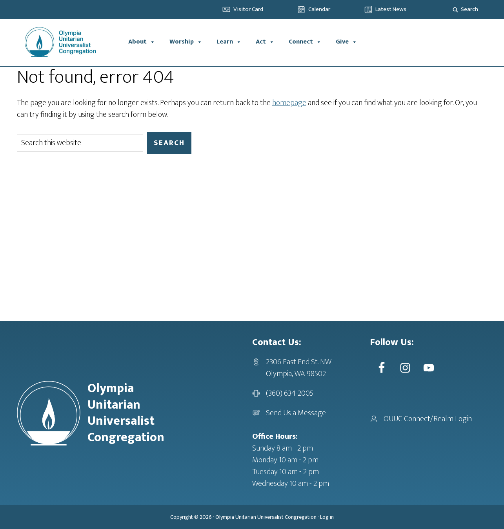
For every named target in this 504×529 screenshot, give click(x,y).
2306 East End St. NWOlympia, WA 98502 (298, 367)
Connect (305, 42)
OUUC (69, 42)
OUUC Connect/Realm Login (428, 418)
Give (346, 42)
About (141, 42)
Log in (327, 517)
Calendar (319, 9)
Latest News (390, 9)
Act (265, 42)
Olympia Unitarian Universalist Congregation (266, 517)
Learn (229, 42)
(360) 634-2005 (289, 393)
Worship (185, 42)
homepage (289, 102)
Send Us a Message (296, 413)
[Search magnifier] (455, 9)
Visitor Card (248, 9)
